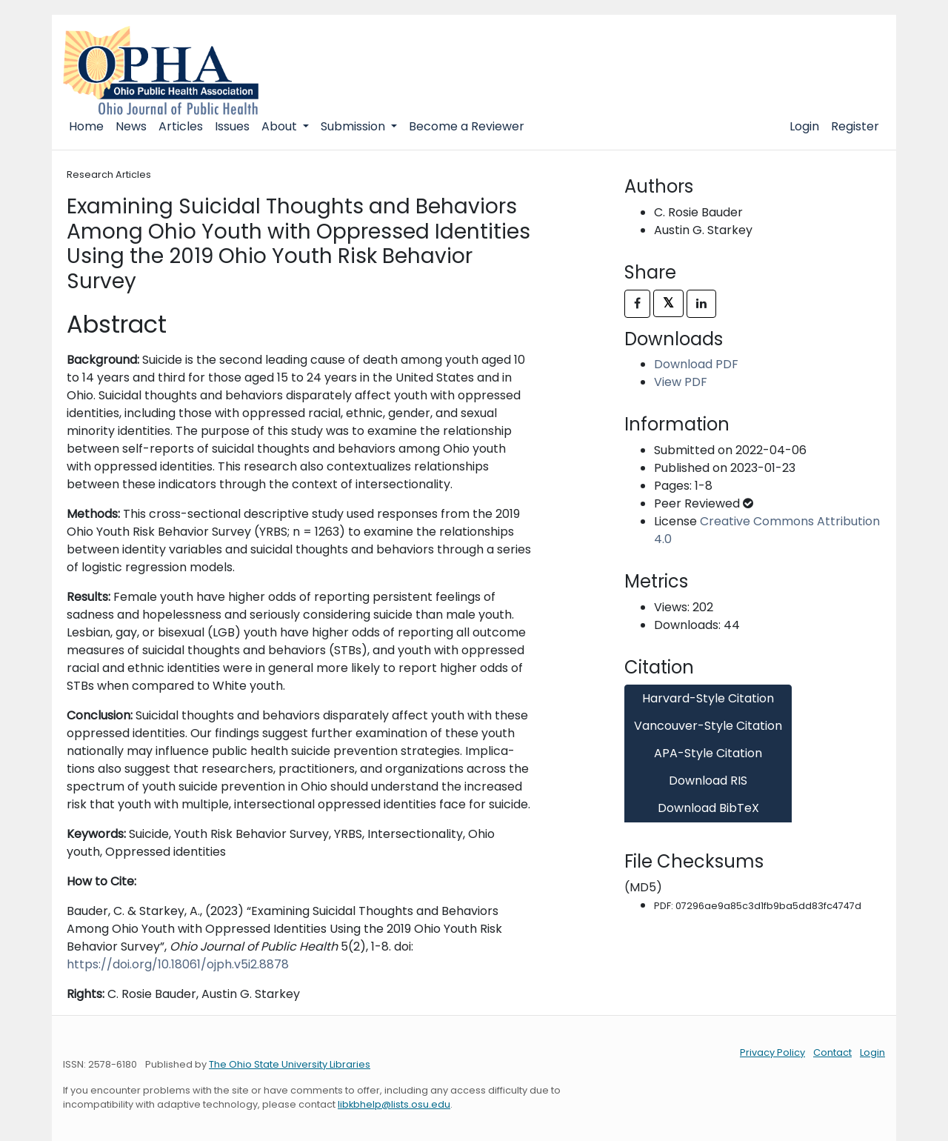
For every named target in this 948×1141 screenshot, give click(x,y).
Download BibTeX (708, 807)
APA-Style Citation (708, 753)
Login (804, 126)
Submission (354, 126)
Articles (180, 126)
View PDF (680, 381)
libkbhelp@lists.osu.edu (394, 1104)
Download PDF (696, 364)
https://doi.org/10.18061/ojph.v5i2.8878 (178, 964)
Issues (232, 126)
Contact (832, 1052)
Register (855, 126)
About (280, 126)
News (131, 126)
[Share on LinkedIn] (701, 304)
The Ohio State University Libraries (289, 1064)
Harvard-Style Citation (708, 698)
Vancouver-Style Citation (708, 725)
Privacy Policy (772, 1052)
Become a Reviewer (466, 126)
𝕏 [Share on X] (668, 302)
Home (86, 126)
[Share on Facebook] (637, 304)
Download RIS (708, 780)
